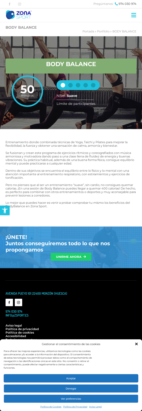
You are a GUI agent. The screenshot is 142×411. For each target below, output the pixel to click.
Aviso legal (14, 325)
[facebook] (10, 4)
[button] (5, 210)
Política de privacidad (22, 329)
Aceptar (71, 378)
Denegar (71, 388)
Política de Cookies (50, 406)
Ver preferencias (71, 398)
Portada (88, 31)
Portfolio (103, 31)
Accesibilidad (16, 336)
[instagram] (20, 4)
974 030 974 (127, 4)
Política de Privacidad (75, 406)
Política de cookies (20, 332)
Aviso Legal (95, 406)
